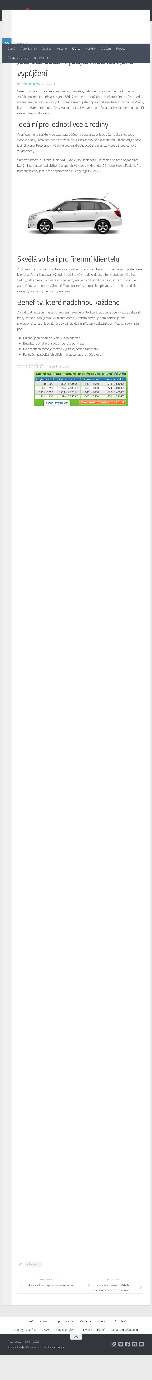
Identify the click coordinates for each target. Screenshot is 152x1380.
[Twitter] (121, 1369)
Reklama (85, 1346)
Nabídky (91, 48)
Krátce (76, 48)
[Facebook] (128, 1369)
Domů (11, 48)
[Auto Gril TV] (141, 1369)
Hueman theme (55, 1372)
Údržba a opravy (17, 58)
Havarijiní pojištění (93, 1354)
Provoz (121, 48)
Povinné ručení (65, 1354)
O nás (44, 1346)
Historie (62, 48)
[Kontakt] (134, 1369)
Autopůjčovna (33, 1289)
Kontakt (103, 1346)
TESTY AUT (41, 58)
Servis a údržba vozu (124, 1354)
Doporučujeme (64, 1346)
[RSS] (114, 1369)
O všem (106, 48)
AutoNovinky (29, 48)
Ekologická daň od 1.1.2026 (31, 1354)
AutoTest (120, 1346)
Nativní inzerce (30, 108)
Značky (46, 48)
